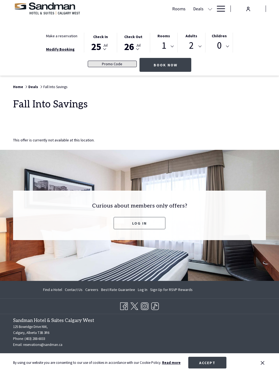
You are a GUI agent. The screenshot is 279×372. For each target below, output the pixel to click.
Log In (139, 223)
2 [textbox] (191, 45)
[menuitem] (53, 289)
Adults (191, 35)
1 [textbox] (164, 45)
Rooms (163, 35)
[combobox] (164, 46)
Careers (91, 289)
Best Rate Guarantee (118, 289)
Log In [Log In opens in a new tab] (142, 290)
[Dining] (203, 8)
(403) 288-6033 (35, 338)
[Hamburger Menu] (219, 8)
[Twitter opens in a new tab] (134, 305)
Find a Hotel (52, 289)
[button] (100, 42)
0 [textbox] (219, 45)
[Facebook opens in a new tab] (124, 305)
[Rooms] (111, 8)
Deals (33, 87)
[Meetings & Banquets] (169, 8)
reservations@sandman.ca (42, 344)
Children (219, 35)
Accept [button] (207, 362)
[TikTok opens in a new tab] (155, 305)
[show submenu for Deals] (143, 8)
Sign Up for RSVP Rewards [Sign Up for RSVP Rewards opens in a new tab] (171, 290)
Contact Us (74, 289)
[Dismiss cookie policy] (262, 362)
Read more (171, 362)
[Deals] (131, 8)
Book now (173, 64)
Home (18, 87)
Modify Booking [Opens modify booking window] (60, 49)
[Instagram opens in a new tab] (144, 305)
